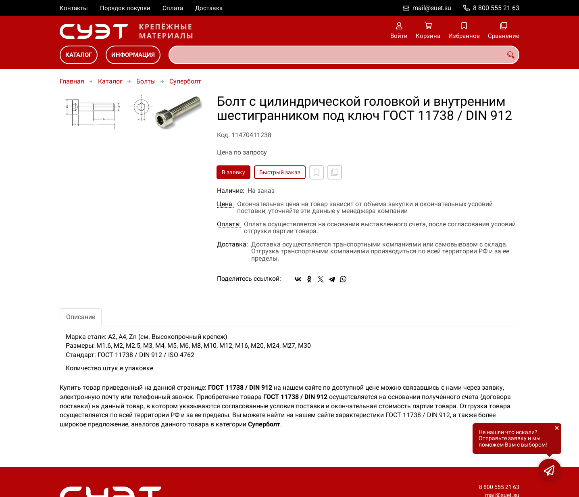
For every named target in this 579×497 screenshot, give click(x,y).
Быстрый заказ (279, 172)
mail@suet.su (431, 8)
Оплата (172, 8)
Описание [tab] (80, 317)
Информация (133, 54)
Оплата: (229, 224)
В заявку (233, 172)
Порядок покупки (125, 8)
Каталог (78, 54)
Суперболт (185, 81)
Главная (72, 81)
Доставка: (232, 244)
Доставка (209, 8)
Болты (146, 81)
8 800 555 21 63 (496, 8)
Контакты (74, 8)
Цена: (225, 204)
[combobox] (344, 55)
